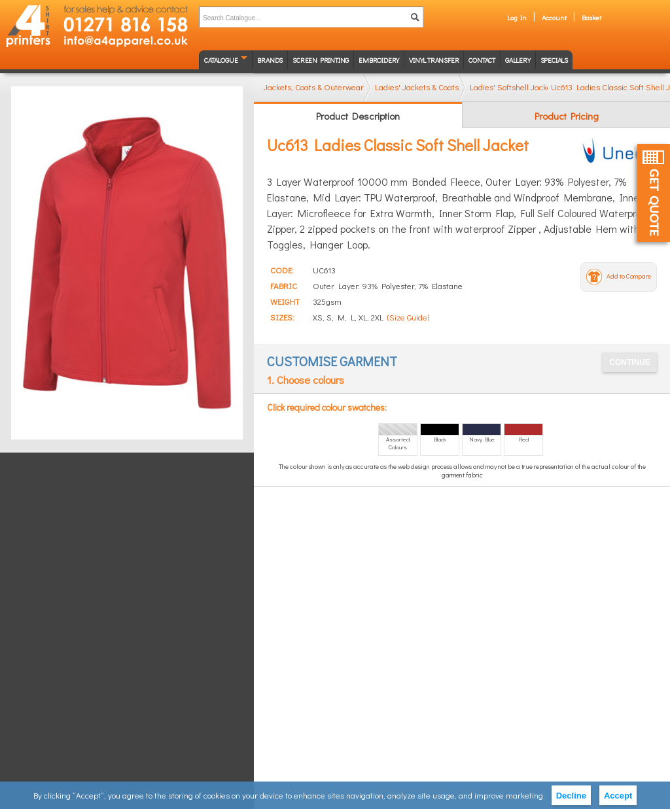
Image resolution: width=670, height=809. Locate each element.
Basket (591, 17)
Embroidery (379, 60)
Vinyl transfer (434, 60)
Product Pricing (567, 115)
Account (554, 17)
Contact (481, 60)
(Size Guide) (408, 316)
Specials (554, 60)
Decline (571, 795)
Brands (270, 60)
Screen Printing (320, 60)
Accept (618, 795)
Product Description (358, 115)
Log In (517, 17)
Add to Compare (629, 276)
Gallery (518, 60)
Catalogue (221, 60)
